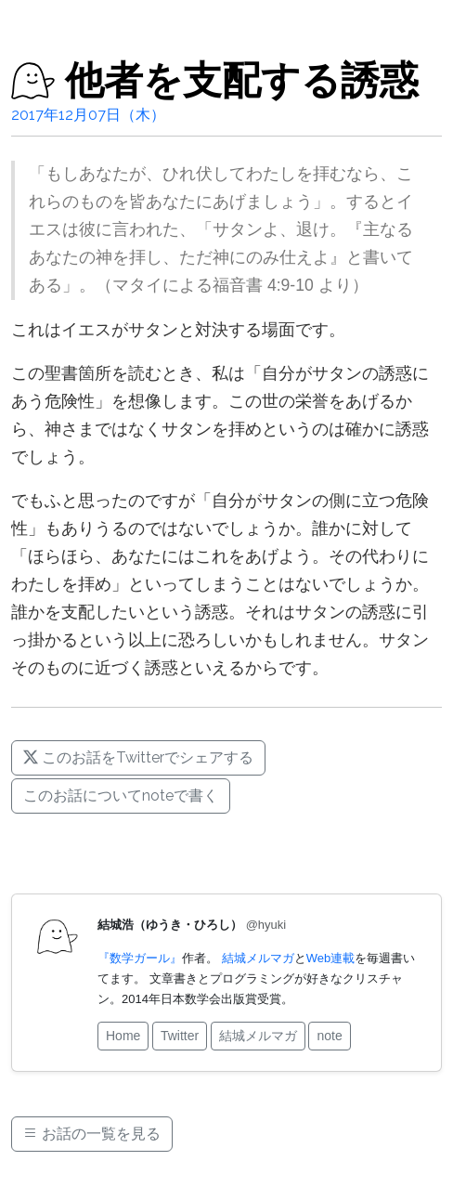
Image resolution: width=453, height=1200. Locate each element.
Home (123, 1035)
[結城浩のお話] (33, 80)
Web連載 (331, 958)
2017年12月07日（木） (88, 115)
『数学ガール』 (139, 958)
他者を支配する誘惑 (242, 80)
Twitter (180, 1035)
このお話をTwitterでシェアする (138, 757)
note (329, 1035)
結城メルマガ (258, 958)
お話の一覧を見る (92, 1133)
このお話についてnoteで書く (120, 795)
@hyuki (266, 925)
